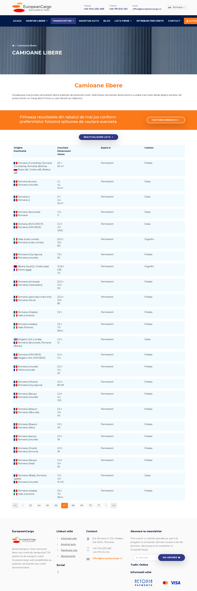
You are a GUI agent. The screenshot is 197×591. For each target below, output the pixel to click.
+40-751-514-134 (118, 8)
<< (15, 505)
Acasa (17, 20)
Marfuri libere (37, 20)
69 (80, 505)
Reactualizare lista (98, 136)
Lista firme (123, 20)
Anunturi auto (89, 20)
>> (113, 505)
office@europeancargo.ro (147, 8)
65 (47, 505)
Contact (174, 20)
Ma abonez (171, 557)
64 (39, 505)
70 (89, 505)
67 (63, 505)
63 (30, 505)
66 (55, 505)
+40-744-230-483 (93, 8)
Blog (106, 20)
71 (98, 505)
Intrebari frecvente (150, 20)
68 (72, 505)
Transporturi (63, 20)
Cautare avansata (166, 119)
